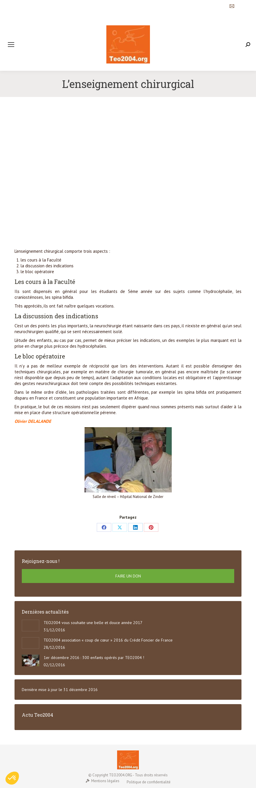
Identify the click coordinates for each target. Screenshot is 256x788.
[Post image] (30, 625)
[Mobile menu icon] (11, 44)
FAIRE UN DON (128, 576)
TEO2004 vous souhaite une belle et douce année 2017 (93, 622)
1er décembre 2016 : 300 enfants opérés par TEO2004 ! (94, 657)
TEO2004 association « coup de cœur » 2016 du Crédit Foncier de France (108, 640)
